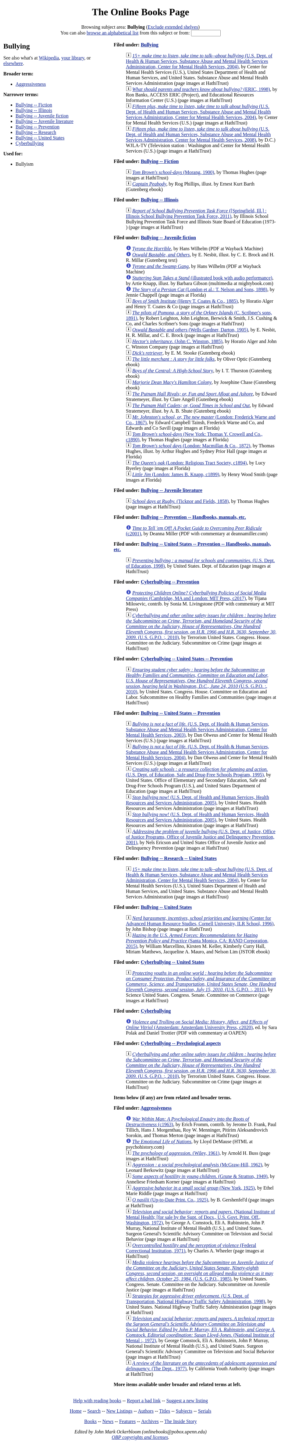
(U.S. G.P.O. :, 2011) (201, 981)
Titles (164, 1411)
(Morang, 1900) (173, 172)
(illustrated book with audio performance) (202, 277)
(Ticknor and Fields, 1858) (180, 501)
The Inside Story (180, 1421)
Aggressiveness (31, 84)
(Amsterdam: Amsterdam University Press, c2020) (197, 1024)
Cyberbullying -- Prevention (170, 581)
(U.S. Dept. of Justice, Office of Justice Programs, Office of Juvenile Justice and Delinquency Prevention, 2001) (201, 837)
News (107, 1421)
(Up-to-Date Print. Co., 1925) (170, 1199)
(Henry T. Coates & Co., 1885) (185, 301)
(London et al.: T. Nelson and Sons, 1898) (199, 289)
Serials (205, 1411)
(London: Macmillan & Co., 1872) (191, 445)
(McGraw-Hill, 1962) (197, 1164)
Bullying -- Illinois (34, 110)
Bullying (149, 44)
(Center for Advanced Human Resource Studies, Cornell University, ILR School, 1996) (200, 921)
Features (127, 1421)
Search (94, 1411)
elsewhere (13, 63)
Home (76, 1411)
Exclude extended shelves (173, 27)
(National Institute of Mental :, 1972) (200, 1329)
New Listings (119, 1411)
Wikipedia (49, 57)
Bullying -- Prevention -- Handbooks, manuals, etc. (193, 517)
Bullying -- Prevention (37, 126)
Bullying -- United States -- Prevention (180, 713)
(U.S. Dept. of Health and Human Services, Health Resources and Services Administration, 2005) (197, 800)
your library (72, 57)
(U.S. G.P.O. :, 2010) (201, 626)
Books (90, 1421)
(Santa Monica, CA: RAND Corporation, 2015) (197, 941)
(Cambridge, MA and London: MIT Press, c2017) (196, 595)
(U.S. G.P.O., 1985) (199, 1270)
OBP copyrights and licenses (140, 1437)
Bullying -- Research (36, 132)
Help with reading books (97, 1400)
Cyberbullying (30, 143)
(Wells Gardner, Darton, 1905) (190, 329)
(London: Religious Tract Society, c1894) (189, 462)
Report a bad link (144, 1400)
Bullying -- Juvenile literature (44, 121)
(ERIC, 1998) (201, 89)
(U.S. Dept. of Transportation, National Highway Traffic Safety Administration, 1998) (195, 1298)
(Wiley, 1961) (175, 1153)
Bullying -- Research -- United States (179, 858)
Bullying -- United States (40, 137)
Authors (146, 1411)
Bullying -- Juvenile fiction (42, 115)
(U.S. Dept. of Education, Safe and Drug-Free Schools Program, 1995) (197, 772)
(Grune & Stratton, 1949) (200, 1176)
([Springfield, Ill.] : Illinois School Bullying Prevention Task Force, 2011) (196, 213)
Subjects (184, 1411)
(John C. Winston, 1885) (177, 341)
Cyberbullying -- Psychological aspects (181, 1043)
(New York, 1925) (193, 1187)
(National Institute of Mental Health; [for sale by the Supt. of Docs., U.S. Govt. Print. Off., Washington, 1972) (200, 1217)
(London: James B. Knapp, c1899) (175, 474)
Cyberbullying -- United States (172, 962)
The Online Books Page (140, 11)
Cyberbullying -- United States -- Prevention (187, 658)
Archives (150, 1421)
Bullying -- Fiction (34, 104)
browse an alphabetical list (112, 32)
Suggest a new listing (187, 1400)
